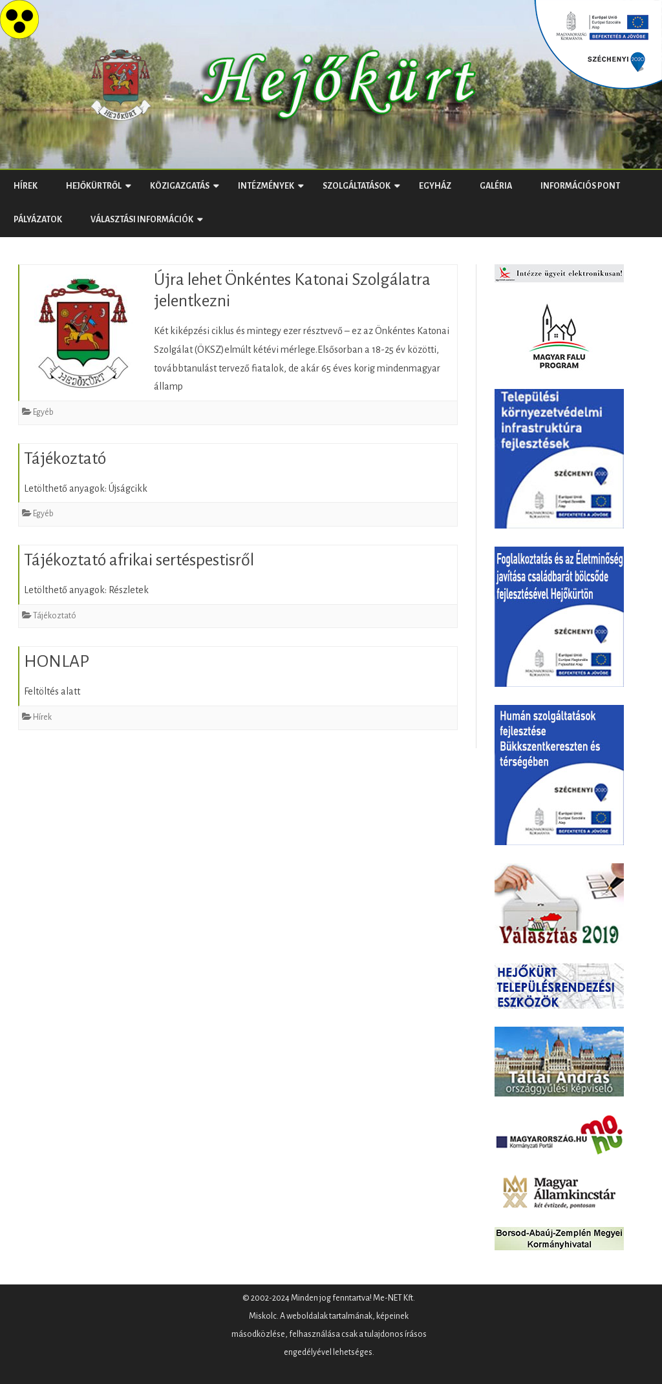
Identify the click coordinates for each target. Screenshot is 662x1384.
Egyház (435, 186)
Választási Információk (142, 219)
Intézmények (266, 186)
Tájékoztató (65, 459)
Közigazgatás (179, 186)
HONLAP (56, 662)
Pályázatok (38, 219)
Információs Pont (580, 186)
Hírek (25, 186)
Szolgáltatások (356, 186)
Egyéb (43, 412)
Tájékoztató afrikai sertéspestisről (139, 560)
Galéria (496, 186)
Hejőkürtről (94, 186)
